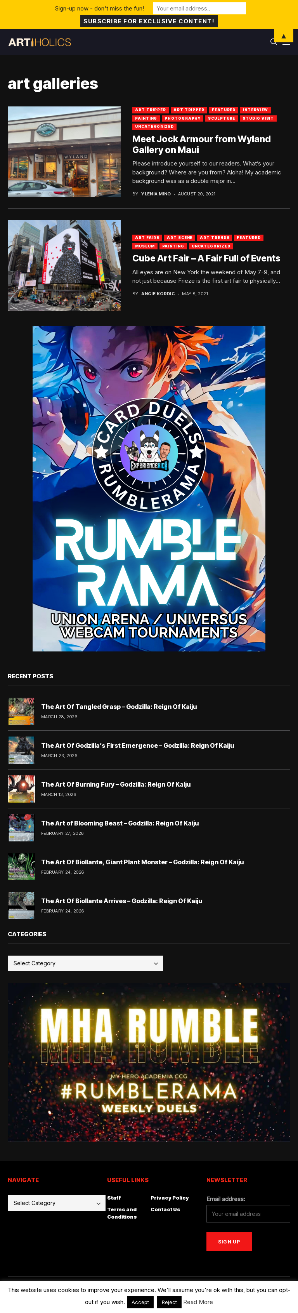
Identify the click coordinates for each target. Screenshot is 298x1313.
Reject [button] (169, 1302)
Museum (144, 246)
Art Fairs (147, 237)
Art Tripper (188, 110)
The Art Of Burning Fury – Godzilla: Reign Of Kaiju (116, 784)
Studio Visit (258, 118)
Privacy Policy (170, 1198)
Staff (114, 1198)
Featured (224, 110)
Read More (198, 1302)
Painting (146, 118)
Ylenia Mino (156, 194)
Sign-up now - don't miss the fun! (99, 8)
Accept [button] (140, 1302)
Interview (255, 110)
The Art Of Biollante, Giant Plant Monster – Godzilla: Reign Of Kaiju (142, 862)
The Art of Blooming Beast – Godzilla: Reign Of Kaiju (120, 823)
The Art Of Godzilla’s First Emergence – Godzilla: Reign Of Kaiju (137, 745)
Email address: (225, 1199)
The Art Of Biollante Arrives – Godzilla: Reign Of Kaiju (121, 901)
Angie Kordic (158, 293)
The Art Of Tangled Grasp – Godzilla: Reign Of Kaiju (119, 706)
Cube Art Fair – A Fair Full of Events (206, 258)
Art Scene (179, 237)
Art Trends (214, 237)
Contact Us (165, 1209)
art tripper (150, 110)
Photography (183, 118)
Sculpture (221, 118)
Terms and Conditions (122, 1213)
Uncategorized (154, 126)
